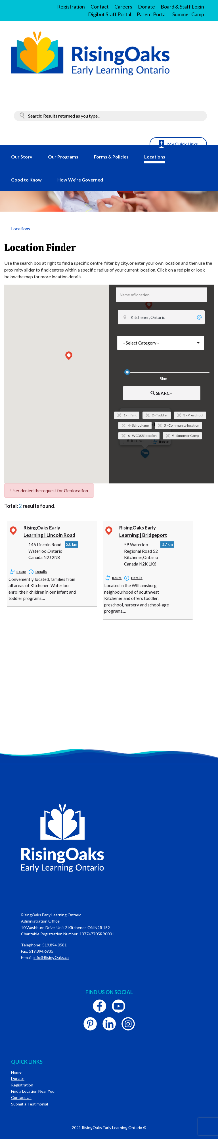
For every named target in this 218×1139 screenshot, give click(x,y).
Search (161, 393)
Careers (123, 6)
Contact (100, 6)
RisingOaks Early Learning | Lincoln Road (49, 531)
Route (21, 571)
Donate (146, 6)
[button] (68, 355)
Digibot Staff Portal (109, 14)
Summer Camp (188, 14)
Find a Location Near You (32, 1091)
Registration (71, 6)
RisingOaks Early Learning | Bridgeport (143, 531)
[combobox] (161, 294)
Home (16, 1072)
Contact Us (21, 1097)
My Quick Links (182, 144)
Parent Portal (152, 14)
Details (41, 571)
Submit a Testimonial (29, 1104)
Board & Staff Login (182, 6)
